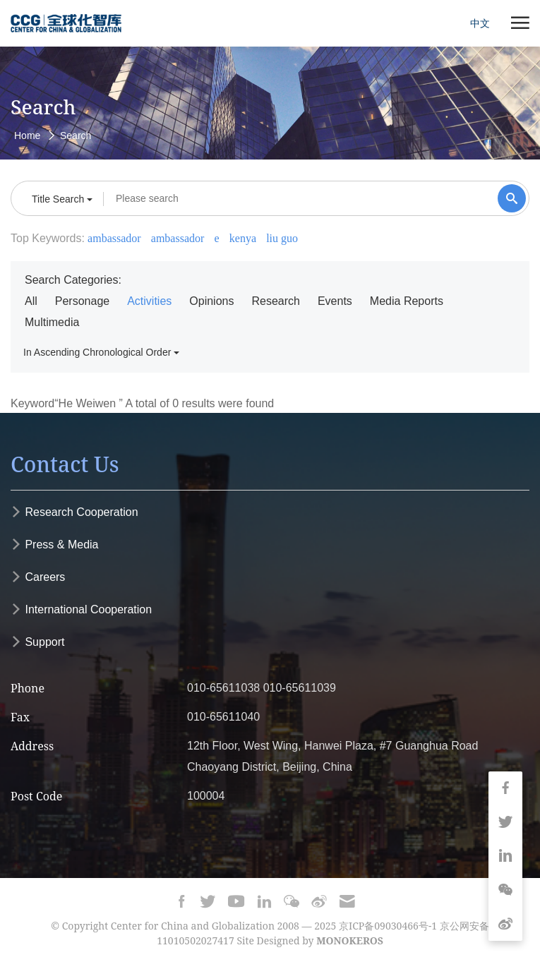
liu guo (282, 238)
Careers (38, 577)
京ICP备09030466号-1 (388, 925)
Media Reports (406, 301)
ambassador (114, 238)
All (31, 301)
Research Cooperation (74, 512)
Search (75, 135)
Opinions (211, 301)
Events (335, 301)
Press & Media (54, 545)
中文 (480, 23)
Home (27, 135)
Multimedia (52, 322)
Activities (149, 301)
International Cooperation (81, 609)
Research (275, 301)
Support (37, 642)
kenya (242, 238)
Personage (82, 301)
